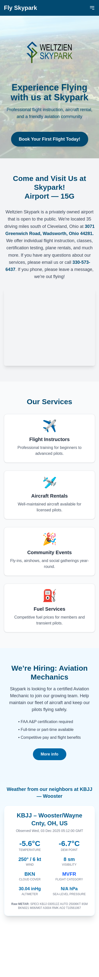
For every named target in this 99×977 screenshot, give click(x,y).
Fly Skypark (20, 7)
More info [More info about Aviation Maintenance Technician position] (49, 754)
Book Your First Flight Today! (49, 139)
